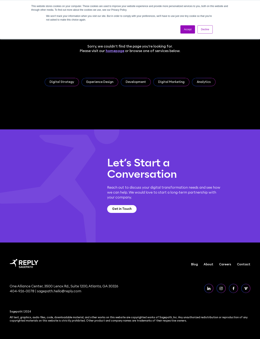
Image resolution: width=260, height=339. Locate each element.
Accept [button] (188, 29)
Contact (243, 264)
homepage (115, 51)
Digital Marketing (171, 82)
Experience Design (99, 82)
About (208, 264)
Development (136, 82)
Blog (194, 264)
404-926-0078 (22, 291)
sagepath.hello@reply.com (59, 291)
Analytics (204, 82)
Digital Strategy (62, 82)
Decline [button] (205, 29)
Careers (225, 264)
